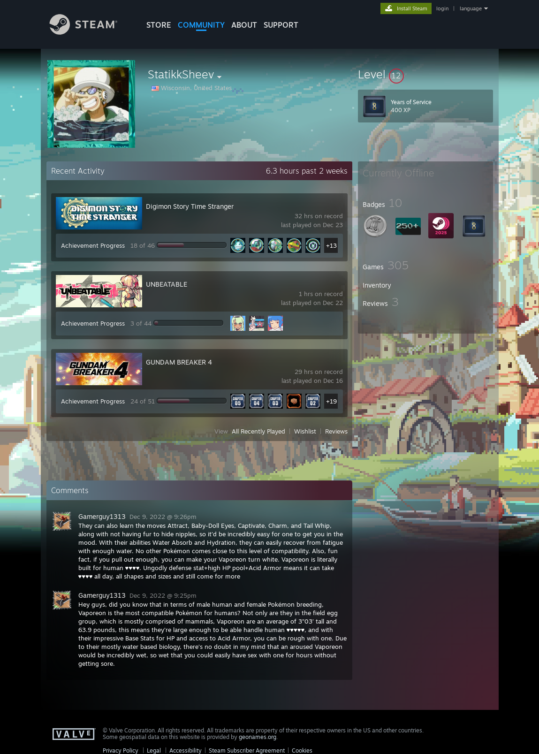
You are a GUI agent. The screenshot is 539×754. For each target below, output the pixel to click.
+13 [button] (331, 245)
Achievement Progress (93, 245)
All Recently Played (258, 431)
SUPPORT (281, 25)
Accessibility (185, 750)
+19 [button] (331, 401)
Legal (154, 750)
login (442, 8)
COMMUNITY (201, 25)
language (471, 8)
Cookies (302, 750)
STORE (158, 25)
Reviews (336, 431)
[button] (425, 74)
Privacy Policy (120, 750)
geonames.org (257, 736)
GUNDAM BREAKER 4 (179, 362)
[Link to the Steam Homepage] (90, 32)
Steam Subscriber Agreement (247, 750)
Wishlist (305, 431)
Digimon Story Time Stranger (190, 206)
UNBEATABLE (166, 284)
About (244, 25)
